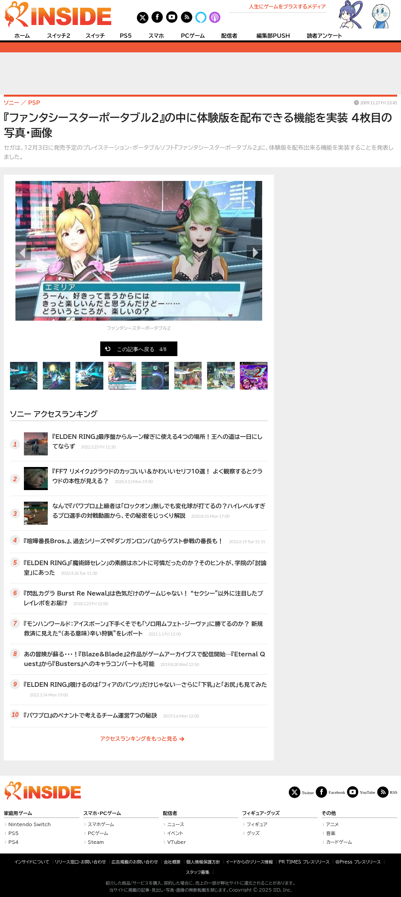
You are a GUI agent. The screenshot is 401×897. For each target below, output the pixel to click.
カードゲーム (339, 842)
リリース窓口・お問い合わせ (80, 862)
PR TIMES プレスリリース (303, 862)
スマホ (156, 35)
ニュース (175, 824)
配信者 (229, 35)
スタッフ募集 (197, 872)
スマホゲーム (101, 824)
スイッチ (95, 35)
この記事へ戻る (142, 348)
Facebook (337, 792)
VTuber (176, 842)
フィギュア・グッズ (261, 813)
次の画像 (254, 252)
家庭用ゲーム (18, 813)
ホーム (22, 35)
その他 (329, 813)
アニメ (332, 824)
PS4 (13, 842)
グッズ (253, 833)
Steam (96, 842)
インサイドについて (32, 862)
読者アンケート (324, 35)
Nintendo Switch (29, 824)
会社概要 (172, 862)
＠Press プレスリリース (358, 862)
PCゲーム (193, 35)
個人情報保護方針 (203, 862)
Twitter (308, 792)
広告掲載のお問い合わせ (135, 862)
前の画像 (23, 252)
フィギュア (257, 824)
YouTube (367, 792)
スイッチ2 (59, 35)
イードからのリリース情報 (249, 862)
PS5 (126, 35)
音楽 (330, 833)
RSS (394, 792)
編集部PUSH (273, 35)
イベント (175, 833)
